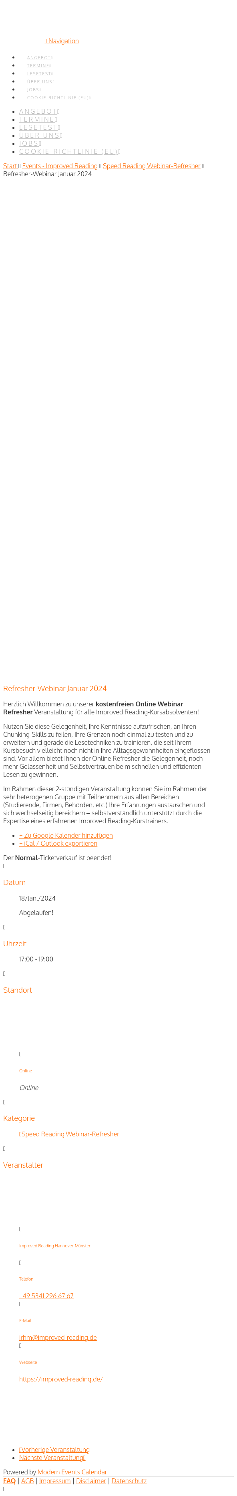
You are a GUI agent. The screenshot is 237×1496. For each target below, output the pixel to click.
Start (10, 166)
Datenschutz (129, 1481)
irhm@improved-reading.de (58, 1337)
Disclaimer (91, 1481)
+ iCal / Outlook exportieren (58, 843)
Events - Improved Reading (59, 166)
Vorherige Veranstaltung (54, 1450)
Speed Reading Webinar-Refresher (152, 166)
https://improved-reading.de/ (61, 1379)
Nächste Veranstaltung (52, 1458)
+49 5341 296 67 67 (46, 1296)
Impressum (55, 1481)
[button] (62, 41)
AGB (27, 1481)
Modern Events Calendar (72, 1472)
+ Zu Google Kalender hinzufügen (66, 835)
